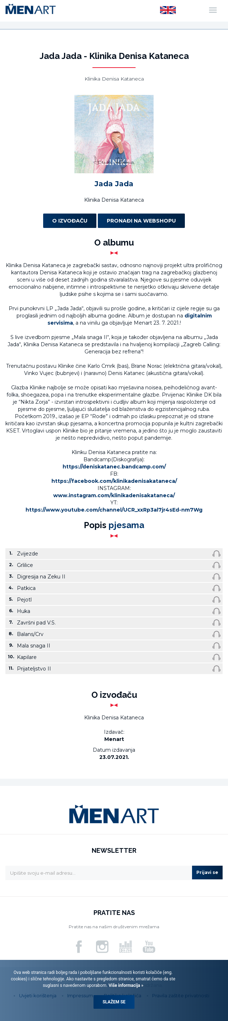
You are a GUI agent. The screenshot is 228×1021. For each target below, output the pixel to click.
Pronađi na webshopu (141, 221)
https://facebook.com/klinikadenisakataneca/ (114, 481)
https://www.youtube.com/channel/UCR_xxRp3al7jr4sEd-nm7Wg (114, 510)
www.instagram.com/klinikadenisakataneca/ (114, 495)
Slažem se (114, 1001)
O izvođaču (69, 221)
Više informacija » (125, 985)
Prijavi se (207, 872)
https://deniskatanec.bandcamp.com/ (114, 466)
